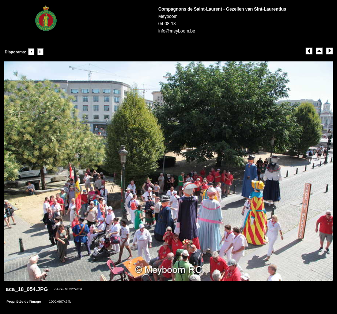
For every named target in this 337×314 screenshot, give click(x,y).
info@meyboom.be (176, 31)
